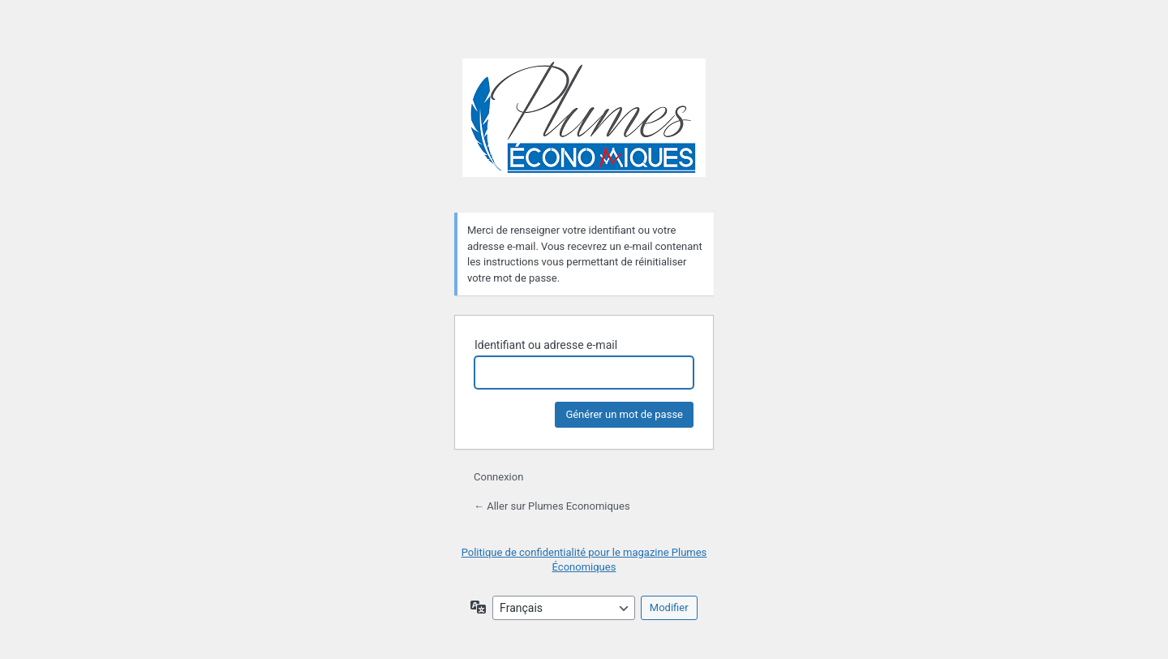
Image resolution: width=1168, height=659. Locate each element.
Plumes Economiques (584, 125)
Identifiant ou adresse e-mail (545, 344)
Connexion (498, 477)
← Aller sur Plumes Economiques (552, 506)
